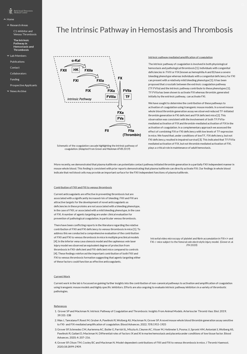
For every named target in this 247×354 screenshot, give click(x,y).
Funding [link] (14, 79)
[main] (145, 29)
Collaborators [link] (18, 73)
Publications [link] (17, 61)
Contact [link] (15, 67)
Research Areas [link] (19, 25)
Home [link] (10, 19)
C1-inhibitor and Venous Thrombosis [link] (25, 32)
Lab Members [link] (18, 55)
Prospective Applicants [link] (23, 85)
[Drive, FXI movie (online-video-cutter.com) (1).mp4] (192, 209)
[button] (243, 5)
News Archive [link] (18, 91)
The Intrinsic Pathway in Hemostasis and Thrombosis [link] (23, 44)
